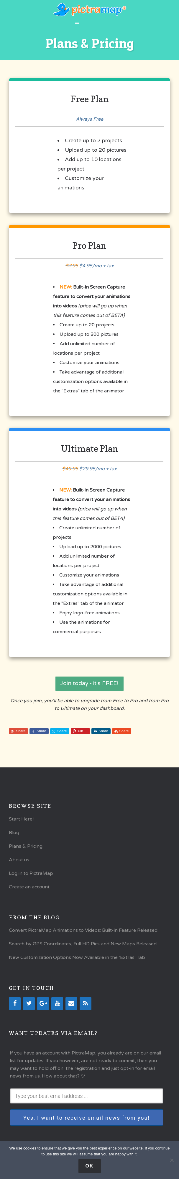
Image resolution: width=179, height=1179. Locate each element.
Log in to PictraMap (31, 876)
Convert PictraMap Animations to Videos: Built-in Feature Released (83, 933)
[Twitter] (29, 1006)
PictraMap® (89, 9)
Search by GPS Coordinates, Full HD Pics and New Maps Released (83, 946)
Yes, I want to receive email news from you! (86, 1120)
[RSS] (85, 1006)
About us (19, 862)
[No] (172, 1160)
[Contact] (71, 1006)
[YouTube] (57, 1006)
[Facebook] (15, 1006)
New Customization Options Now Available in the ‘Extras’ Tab (77, 960)
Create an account (29, 889)
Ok (90, 1165)
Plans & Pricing (25, 849)
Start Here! (21, 821)
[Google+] (43, 1006)
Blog (14, 835)
